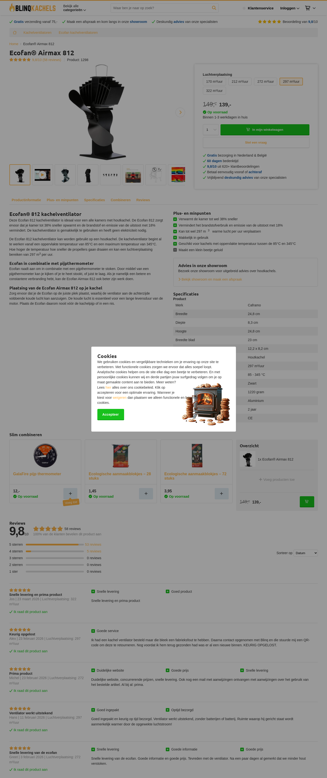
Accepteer (110, 414)
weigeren (120, 397)
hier (108, 387)
